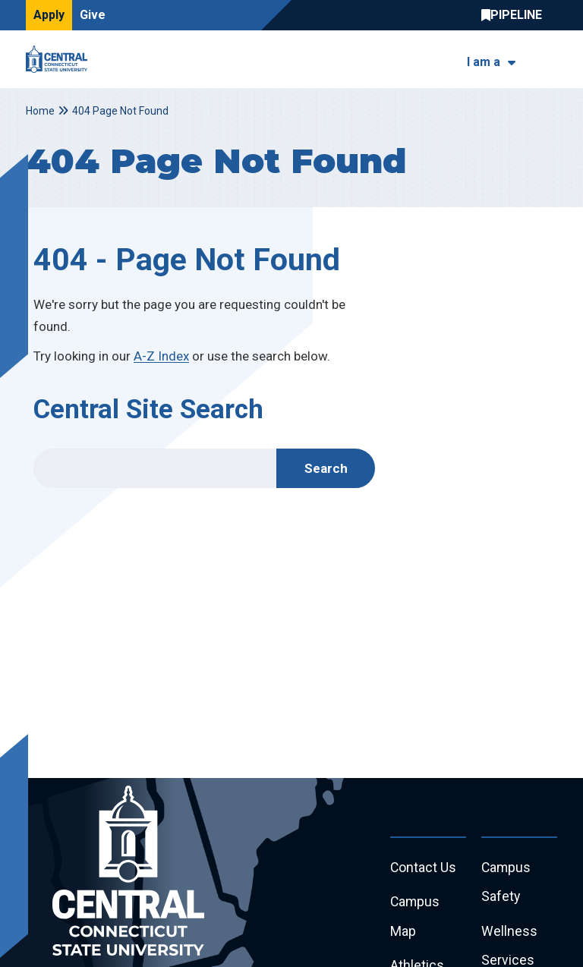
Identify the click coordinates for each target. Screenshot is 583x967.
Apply (49, 15)
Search (326, 468)
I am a (483, 62)
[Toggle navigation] (547, 59)
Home (40, 111)
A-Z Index (161, 356)
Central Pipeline (515, 15)
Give (93, 15)
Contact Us (423, 868)
